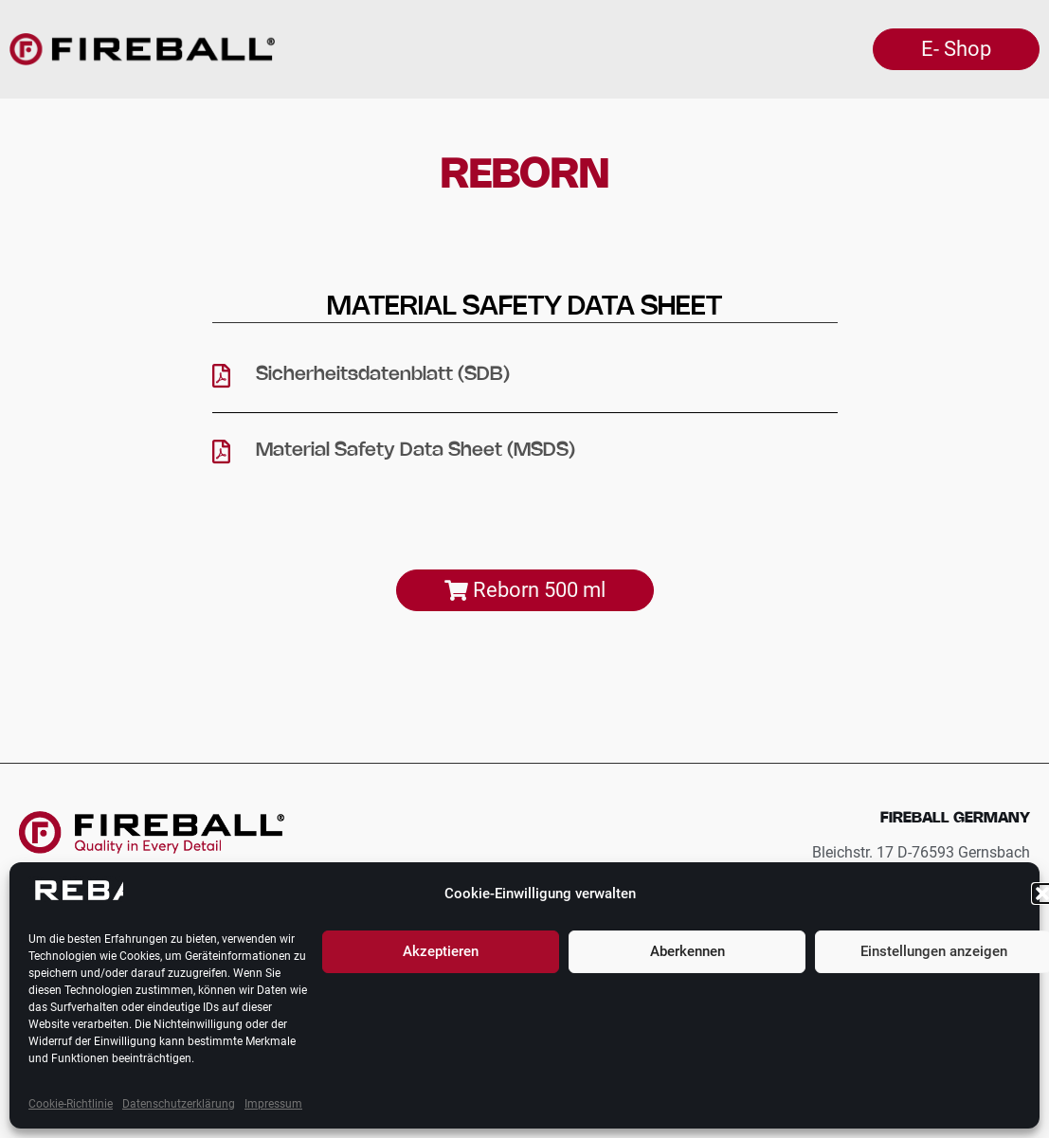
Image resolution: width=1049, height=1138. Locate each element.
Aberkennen (687, 951)
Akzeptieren (441, 951)
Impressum (273, 1104)
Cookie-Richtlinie (70, 1104)
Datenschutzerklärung (178, 1104)
